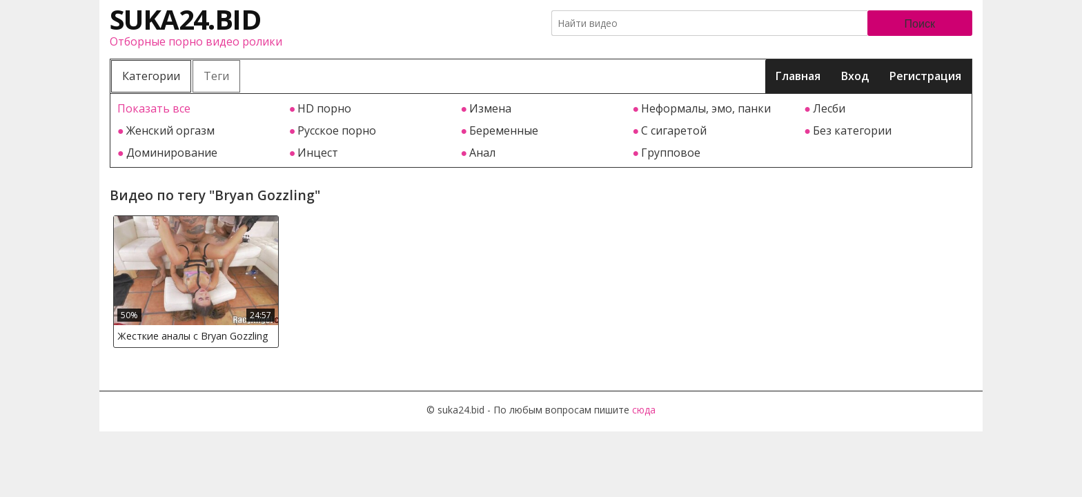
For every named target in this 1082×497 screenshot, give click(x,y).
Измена (490, 108)
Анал (482, 152)
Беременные (503, 130)
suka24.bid (185, 19)
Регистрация (925, 76)
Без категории (852, 130)
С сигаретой (674, 130)
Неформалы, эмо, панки (706, 108)
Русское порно (336, 130)
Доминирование (171, 152)
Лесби (829, 108)
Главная (798, 76)
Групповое (670, 152)
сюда (644, 409)
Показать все (153, 108)
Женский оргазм (170, 130)
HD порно (324, 108)
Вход (855, 76)
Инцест (317, 152)
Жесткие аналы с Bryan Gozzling (192, 335)
